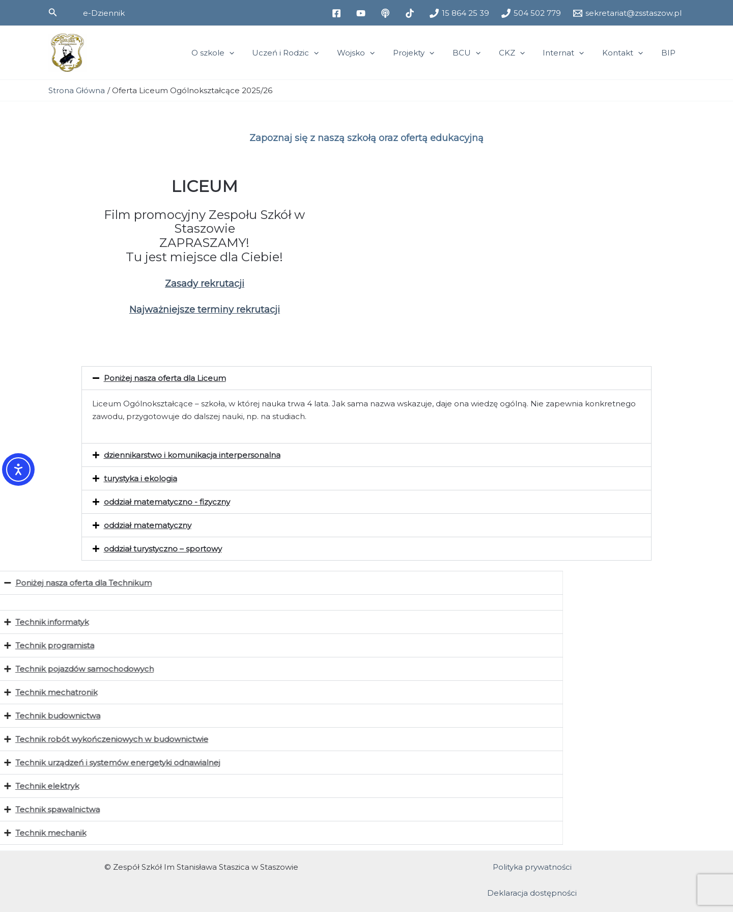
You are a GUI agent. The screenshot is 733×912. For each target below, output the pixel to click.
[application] (254, 53)
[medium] (387, 13)
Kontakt (627, 53)
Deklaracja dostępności (532, 893)
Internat (570, 53)
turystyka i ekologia (140, 478)
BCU (480, 53)
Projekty (429, 53)
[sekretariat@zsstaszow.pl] (627, 13)
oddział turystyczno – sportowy (163, 549)
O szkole (237, 53)
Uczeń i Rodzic (307, 53)
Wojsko (375, 53)
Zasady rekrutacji (204, 283)
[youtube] (362, 13)
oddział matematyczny (147, 525)
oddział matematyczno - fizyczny (167, 502)
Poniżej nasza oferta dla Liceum (165, 378)
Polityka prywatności (532, 867)
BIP (670, 53)
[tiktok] (411, 13)
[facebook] (338, 13)
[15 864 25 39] (459, 13)
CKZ (522, 53)
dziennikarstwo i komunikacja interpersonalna (192, 455)
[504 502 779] (531, 13)
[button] (53, 12)
